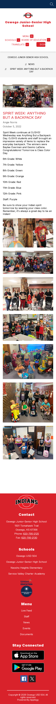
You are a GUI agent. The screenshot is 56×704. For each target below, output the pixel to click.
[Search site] (52, 4)
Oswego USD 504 (26, 555)
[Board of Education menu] (36, 40)
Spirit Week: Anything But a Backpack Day (31, 70)
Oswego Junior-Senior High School (28, 57)
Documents (26, 634)
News (31, 64)
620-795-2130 (29, 537)
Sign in (42, 44)
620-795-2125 (31, 533)
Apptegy (34, 700)
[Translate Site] (20, 44)
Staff (26, 616)
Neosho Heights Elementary (26, 567)
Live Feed (26, 610)
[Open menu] (28, 36)
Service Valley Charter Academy (26, 573)
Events (26, 628)
